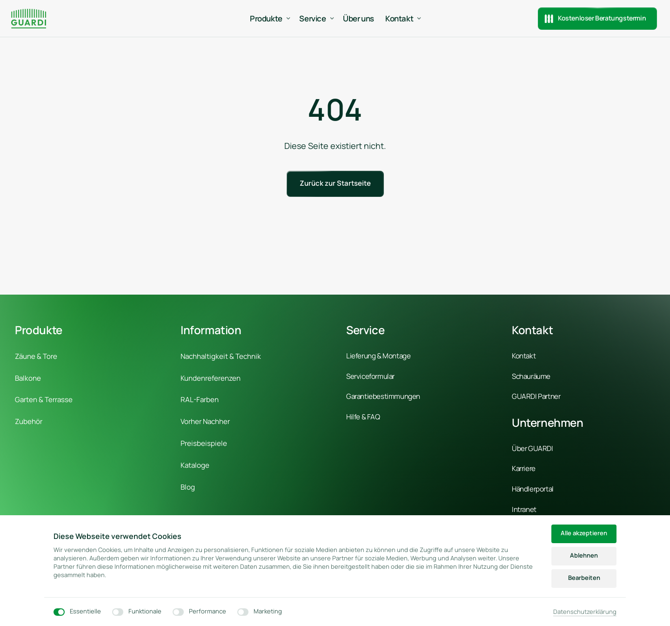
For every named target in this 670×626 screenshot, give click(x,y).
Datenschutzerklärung (584, 611)
